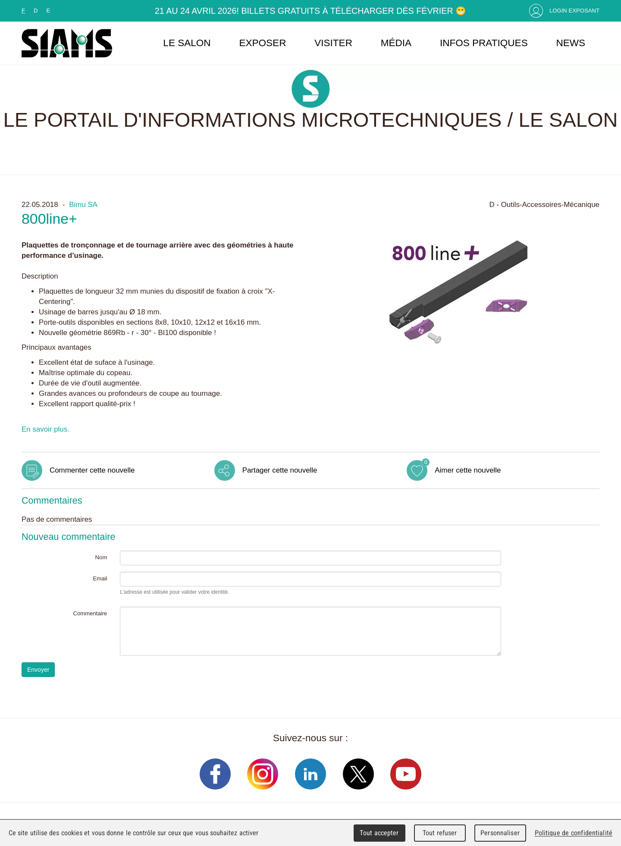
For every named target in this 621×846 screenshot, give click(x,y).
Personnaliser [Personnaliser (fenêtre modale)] (500, 833)
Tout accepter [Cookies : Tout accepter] (379, 833)
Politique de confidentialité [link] (573, 833)
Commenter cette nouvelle (92, 470)
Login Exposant (574, 10)
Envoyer (38, 669)
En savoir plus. (45, 429)
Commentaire (90, 613)
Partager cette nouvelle (279, 470)
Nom (101, 557)
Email (100, 578)
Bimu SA (83, 205)
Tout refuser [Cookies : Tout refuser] (440, 833)
